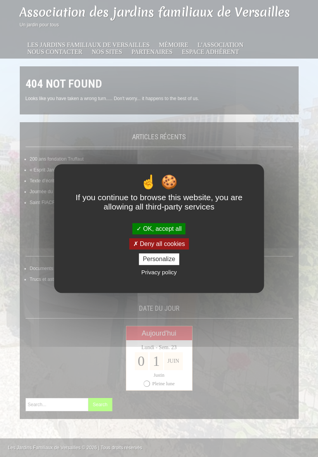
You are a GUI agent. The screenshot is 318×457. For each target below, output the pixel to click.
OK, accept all (159, 228)
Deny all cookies (159, 244)
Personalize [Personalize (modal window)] (159, 259)
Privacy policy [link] (159, 272)
